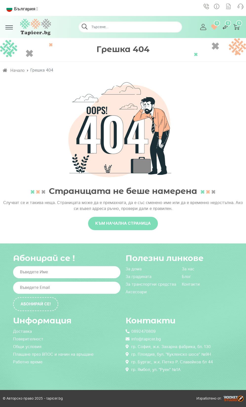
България (20, 9)
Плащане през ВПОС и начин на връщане (53, 354)
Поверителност (28, 339)
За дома (134, 269)
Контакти (191, 284)
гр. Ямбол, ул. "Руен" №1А (153, 369)
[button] (203, 27)
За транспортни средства (151, 284)
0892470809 (141, 331)
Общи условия (27, 347)
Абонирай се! (35, 304)
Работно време (27, 362)
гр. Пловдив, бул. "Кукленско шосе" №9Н (168, 354)
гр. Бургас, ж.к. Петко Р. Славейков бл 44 (169, 362)
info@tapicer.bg (143, 339)
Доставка (22, 331)
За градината (138, 276)
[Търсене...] (130, 27)
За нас (188, 269)
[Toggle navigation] (9, 27)
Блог (186, 276)
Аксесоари (136, 292)
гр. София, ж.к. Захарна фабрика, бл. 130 (168, 347)
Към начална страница (123, 223)
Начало (14, 70)
